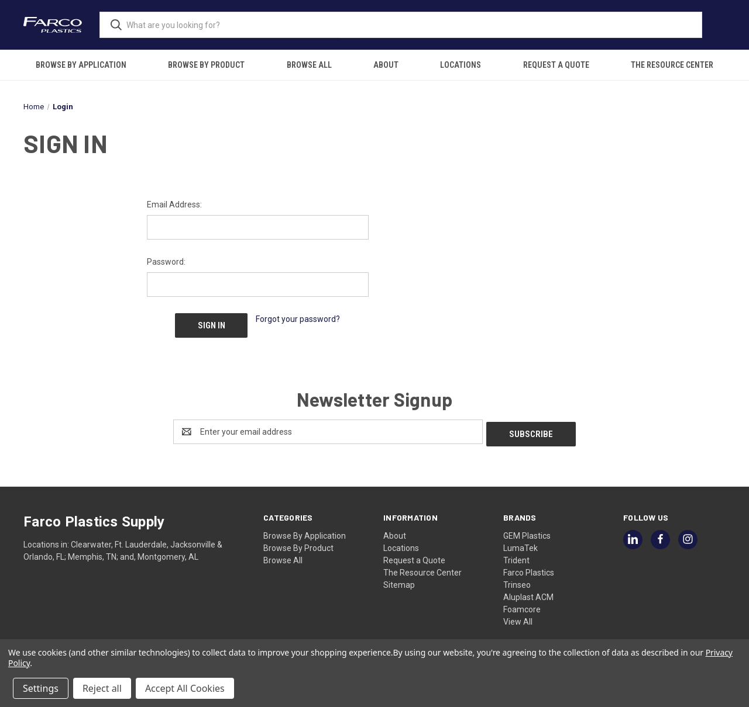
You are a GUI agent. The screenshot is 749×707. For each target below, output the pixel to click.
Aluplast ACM (528, 591)
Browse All (309, 65)
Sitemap (399, 579)
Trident (516, 554)
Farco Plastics (528, 566)
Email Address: (174, 204)
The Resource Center (672, 65)
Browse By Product (206, 65)
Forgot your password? (298, 319)
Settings (41, 688)
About (385, 65)
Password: (166, 261)
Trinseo (517, 579)
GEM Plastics (527, 530)
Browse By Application (81, 65)
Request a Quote (556, 65)
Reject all (102, 688)
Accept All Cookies (185, 688)
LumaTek (520, 542)
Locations (460, 65)
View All (517, 616)
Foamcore (522, 603)
